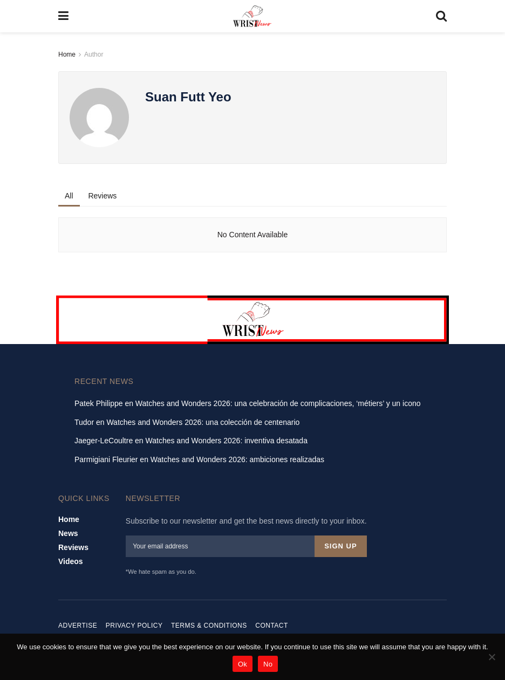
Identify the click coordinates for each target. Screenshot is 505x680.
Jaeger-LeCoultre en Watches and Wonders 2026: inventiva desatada (191, 440)
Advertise (77, 623)
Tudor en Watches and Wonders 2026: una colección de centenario (186, 422)
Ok (242, 664)
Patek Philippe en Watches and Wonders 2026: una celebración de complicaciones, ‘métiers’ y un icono (247, 403)
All (69, 195)
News (68, 533)
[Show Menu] (63, 16)
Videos (70, 561)
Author (93, 54)
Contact (271, 623)
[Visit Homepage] (252, 16)
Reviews (102, 195)
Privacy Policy (134, 623)
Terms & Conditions (209, 623)
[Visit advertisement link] (252, 320)
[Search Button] (441, 16)
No (267, 664)
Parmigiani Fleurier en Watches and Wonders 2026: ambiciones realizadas (199, 459)
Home (67, 54)
